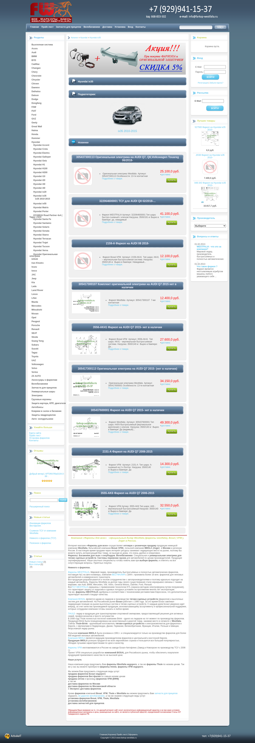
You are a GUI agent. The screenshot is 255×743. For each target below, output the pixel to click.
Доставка (107, 27)
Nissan (35, 314)
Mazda (35, 302)
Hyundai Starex (41, 235)
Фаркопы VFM (75, 647)
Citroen (35, 84)
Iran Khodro (38, 263)
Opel (34, 318)
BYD (34, 60)
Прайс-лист (47, 27)
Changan (36, 68)
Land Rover (37, 290)
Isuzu (34, 267)
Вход (130, 27)
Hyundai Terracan (42, 239)
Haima (35, 131)
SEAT (34, 333)
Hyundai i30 (39, 184)
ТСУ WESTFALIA (80, 587)
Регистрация (203, 83)
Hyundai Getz (40, 161)
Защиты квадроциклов (44, 415)
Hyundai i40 (39, 188)
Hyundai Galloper (42, 157)
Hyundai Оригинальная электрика (43, 254)
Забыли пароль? (216, 83)
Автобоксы (37, 407)
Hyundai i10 (39, 176)
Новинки (83, 142)
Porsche (36, 325)
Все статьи (34, 564)
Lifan (34, 298)
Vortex (35, 372)
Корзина (201, 37)
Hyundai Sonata (41, 231)
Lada (34, 286)
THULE (71, 613)
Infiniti (35, 259)
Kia (33, 283)
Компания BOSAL (76, 599)
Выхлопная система (42, 45)
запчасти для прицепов (166, 693)
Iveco (34, 271)
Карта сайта (35, 433)
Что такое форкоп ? (207, 266)
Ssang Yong (38, 341)
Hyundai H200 (40, 173)
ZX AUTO (36, 376)
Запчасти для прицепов (68, 27)
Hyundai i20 (39, 180)
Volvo (34, 368)
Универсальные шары (43, 392)
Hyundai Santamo (42, 223)
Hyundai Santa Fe (42, 219)
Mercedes (36, 306)
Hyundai (36, 142)
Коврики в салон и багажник (46, 411)
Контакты (141, 27)
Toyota (35, 357)
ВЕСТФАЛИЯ (118, 574)
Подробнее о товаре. (112, 178)
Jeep (34, 279)
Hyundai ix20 (39, 192)
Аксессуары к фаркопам (44, 380)
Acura (35, 49)
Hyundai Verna (40, 250)
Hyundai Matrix (41, 208)
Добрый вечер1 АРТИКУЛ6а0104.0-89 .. (46, 475)
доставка (165, 174)
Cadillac (36, 64)
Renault (35, 329)
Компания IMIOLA (76, 638)
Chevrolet (36, 76)
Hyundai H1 (39, 165)
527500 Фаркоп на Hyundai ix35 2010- (210, 128)
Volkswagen (38, 364)
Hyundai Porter (41, 212)
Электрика (37, 396)
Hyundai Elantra (41, 153)
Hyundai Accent (41, 145)
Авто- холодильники (42, 419)
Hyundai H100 (40, 169)
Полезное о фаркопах (40, 543)
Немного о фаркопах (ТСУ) (43, 538)
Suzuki (35, 349)
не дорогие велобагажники (91, 696)
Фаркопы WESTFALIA (78, 572)
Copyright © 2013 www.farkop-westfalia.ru (119, 738)
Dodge (35, 99)
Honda (35, 134)
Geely (34, 123)
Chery (35, 72)
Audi (34, 53)
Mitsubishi (37, 310)
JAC (34, 275)
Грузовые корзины (41, 400)
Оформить (133, 734)
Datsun (35, 95)
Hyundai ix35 (39, 196)
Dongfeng (36, 103)
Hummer (36, 138)
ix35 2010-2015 (42, 199)
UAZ (34, 361)
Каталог (74, 38)
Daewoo (36, 88)
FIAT (34, 111)
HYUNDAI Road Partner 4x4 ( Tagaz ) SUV (45, 215)
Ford (34, 115)
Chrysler (36, 80)
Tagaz (34, 353)
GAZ (34, 119)
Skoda (35, 337)
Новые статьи (36, 562)
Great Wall (37, 127)
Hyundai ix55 (39, 204)
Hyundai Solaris (41, 227)
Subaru (35, 345)
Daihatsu (36, 92)
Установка (120, 27)
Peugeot (36, 322)
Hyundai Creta (40, 149)
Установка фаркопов (39, 438)
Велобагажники (92, 27)
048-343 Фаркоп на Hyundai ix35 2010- (210, 184)
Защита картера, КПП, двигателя (49, 403)
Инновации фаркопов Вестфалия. (40, 524)
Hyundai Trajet (40, 243)
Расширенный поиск (40, 506)
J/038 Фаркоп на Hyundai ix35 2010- (210, 156)
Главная (34, 27)
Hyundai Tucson (41, 247)
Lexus (35, 294)
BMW (34, 56)
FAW (34, 107)
